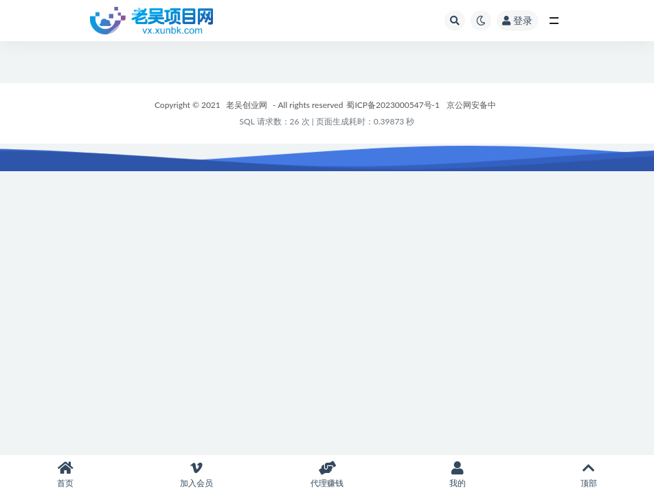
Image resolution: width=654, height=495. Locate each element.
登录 (517, 20)
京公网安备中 (471, 105)
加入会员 (196, 474)
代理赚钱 (327, 474)
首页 (65, 474)
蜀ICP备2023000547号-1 (393, 105)
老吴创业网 (246, 105)
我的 (457, 474)
